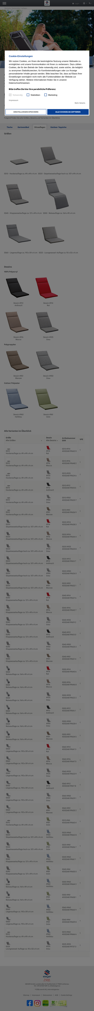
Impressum (13, 100)
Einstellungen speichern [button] (25, 112)
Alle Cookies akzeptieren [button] (68, 112)
